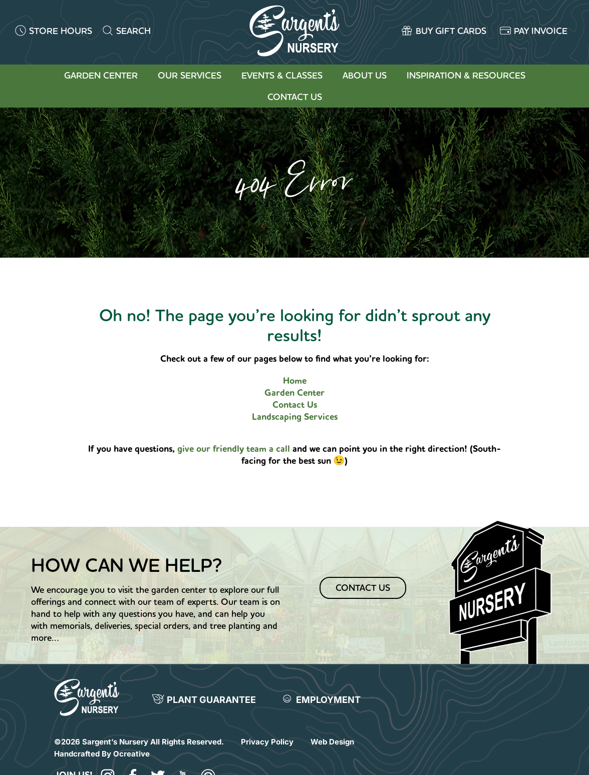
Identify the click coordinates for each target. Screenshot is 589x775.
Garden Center (101, 75)
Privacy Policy (267, 741)
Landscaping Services (295, 417)
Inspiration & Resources (466, 75)
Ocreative (131, 753)
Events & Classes (282, 75)
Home (295, 381)
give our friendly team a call (234, 449)
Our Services (189, 75)
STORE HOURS (60, 31)
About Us (365, 75)
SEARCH (133, 31)
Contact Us (294, 97)
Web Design (332, 741)
